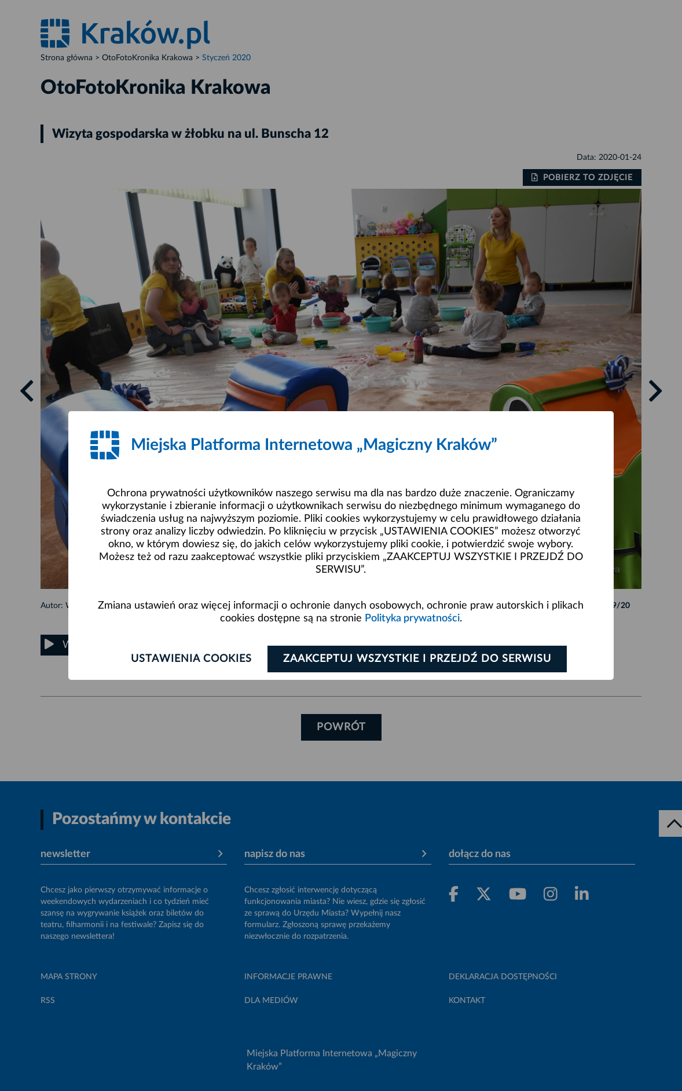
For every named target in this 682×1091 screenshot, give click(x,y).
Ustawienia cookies (191, 659)
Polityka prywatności (412, 618)
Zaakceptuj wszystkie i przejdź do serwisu (417, 659)
